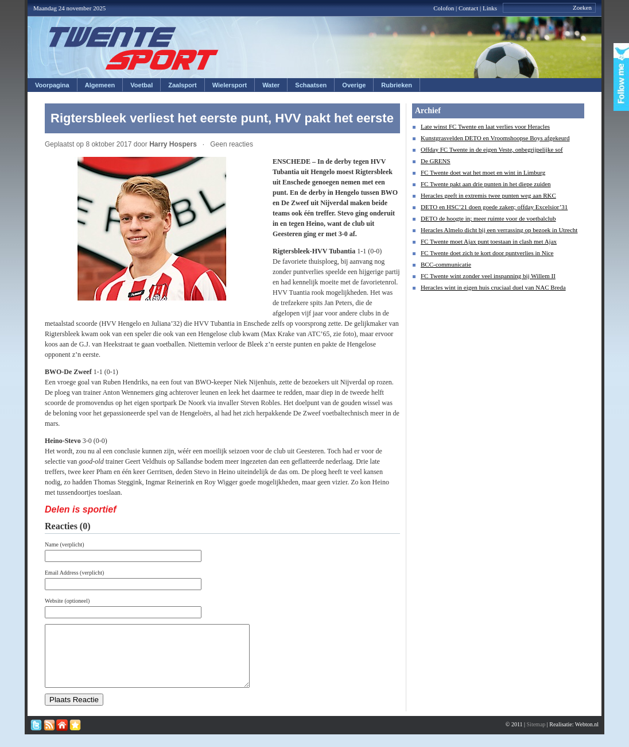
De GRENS (436, 160)
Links (490, 8)
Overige (354, 85)
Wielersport (229, 85)
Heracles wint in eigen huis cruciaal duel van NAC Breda (493, 287)
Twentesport (134, 48)
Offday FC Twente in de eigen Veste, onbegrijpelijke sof (492, 149)
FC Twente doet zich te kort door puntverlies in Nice (487, 252)
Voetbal (141, 85)
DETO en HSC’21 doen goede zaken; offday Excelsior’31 (494, 206)
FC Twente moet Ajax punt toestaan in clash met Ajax (489, 241)
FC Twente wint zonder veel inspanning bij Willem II (488, 275)
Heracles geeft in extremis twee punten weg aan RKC (488, 195)
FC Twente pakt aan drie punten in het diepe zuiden (486, 183)
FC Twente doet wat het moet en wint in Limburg (483, 172)
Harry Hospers (173, 144)
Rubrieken (396, 85)
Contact (468, 8)
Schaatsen (311, 85)
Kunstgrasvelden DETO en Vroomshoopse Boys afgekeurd (495, 137)
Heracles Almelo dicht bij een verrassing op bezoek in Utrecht (499, 229)
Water (270, 85)
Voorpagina (52, 85)
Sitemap (536, 736)
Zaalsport (182, 85)
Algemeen (100, 85)
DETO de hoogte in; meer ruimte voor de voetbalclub (488, 218)
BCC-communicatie (446, 264)
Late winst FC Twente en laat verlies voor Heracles (485, 126)
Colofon (443, 8)
